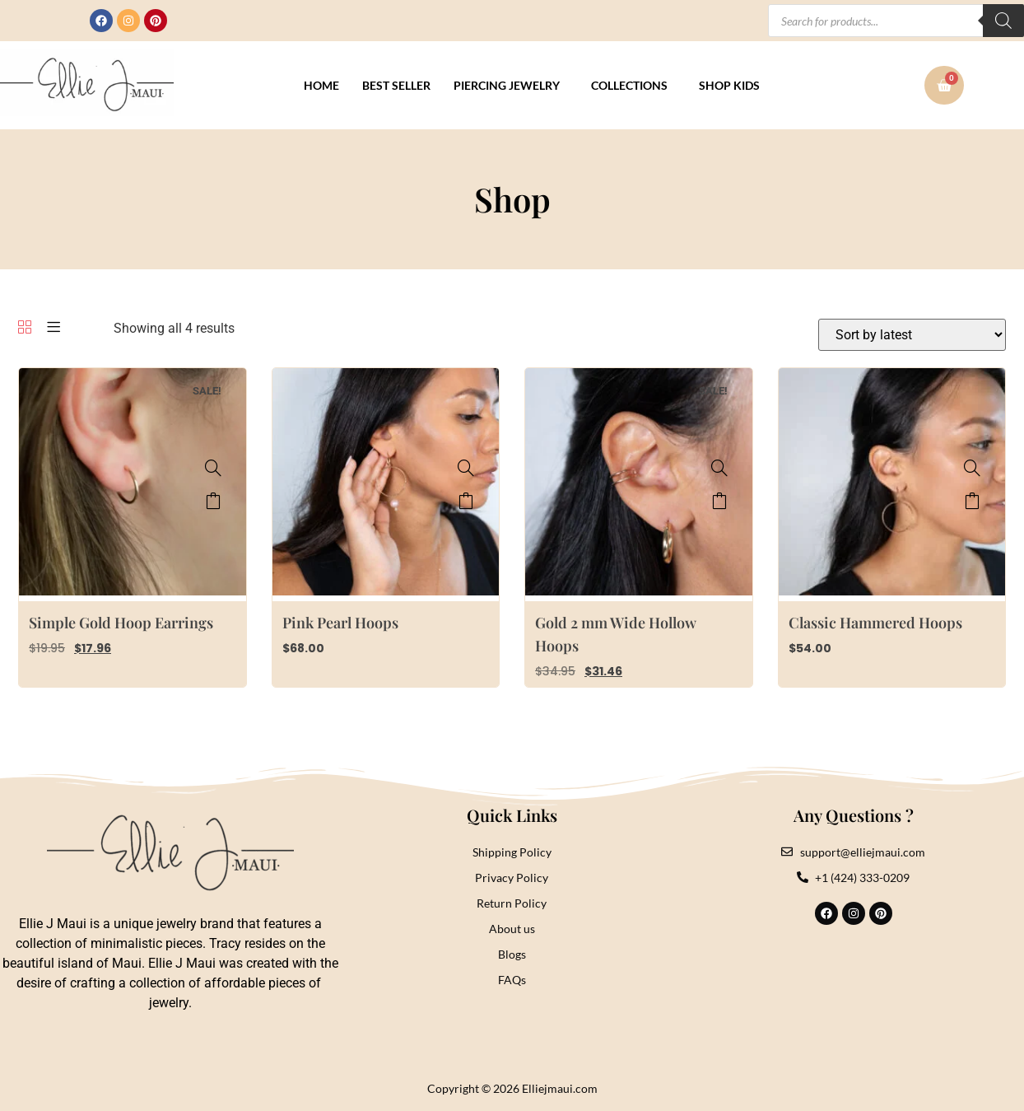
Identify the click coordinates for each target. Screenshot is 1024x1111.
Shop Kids (729, 85)
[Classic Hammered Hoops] (972, 467)
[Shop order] (912, 335)
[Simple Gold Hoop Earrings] (213, 467)
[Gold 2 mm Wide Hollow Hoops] (719, 467)
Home (321, 85)
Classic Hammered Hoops (875, 623)
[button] (510, 85)
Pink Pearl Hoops (340, 623)
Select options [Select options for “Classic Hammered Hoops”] (972, 500)
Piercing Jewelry (507, 85)
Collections (629, 85)
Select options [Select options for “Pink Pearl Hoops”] (466, 500)
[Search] (1003, 20)
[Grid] (24, 328)
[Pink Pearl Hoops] (466, 467)
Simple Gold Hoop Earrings (121, 623)
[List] (53, 328)
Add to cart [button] (213, 500)
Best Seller (396, 85)
